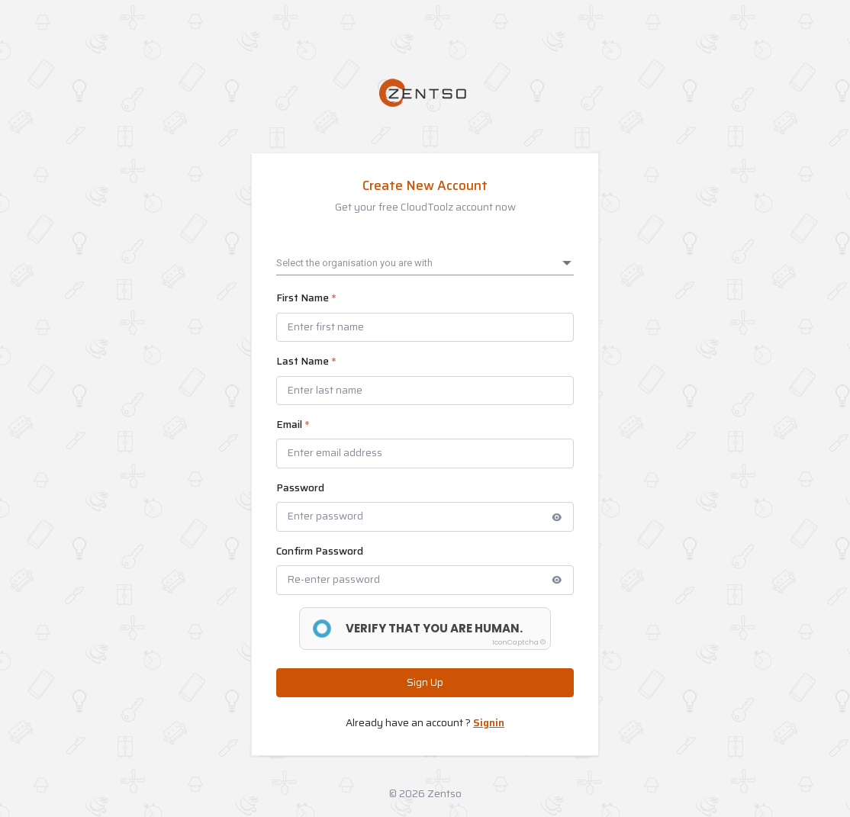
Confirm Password (319, 551)
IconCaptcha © (519, 642)
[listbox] (425, 263)
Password (300, 488)
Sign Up (425, 682)
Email (293, 425)
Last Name (306, 361)
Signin (488, 723)
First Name (306, 298)
